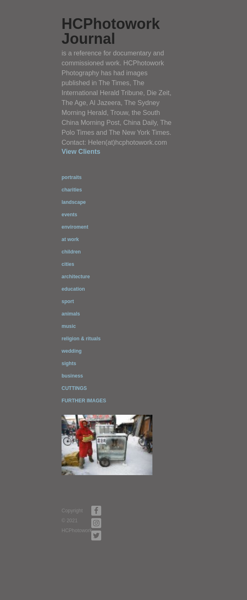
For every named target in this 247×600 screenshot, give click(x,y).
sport (68, 301)
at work (70, 239)
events (69, 214)
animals (71, 313)
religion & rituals (81, 338)
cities (68, 264)
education (73, 289)
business (72, 375)
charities (72, 189)
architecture (76, 276)
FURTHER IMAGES (84, 400)
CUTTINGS (74, 388)
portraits (72, 177)
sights (69, 363)
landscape (74, 202)
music (69, 326)
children (71, 251)
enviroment (75, 227)
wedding (72, 351)
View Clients (81, 151)
